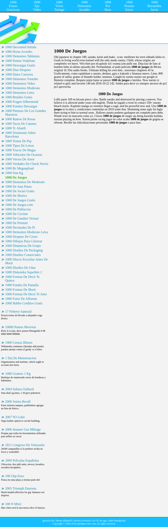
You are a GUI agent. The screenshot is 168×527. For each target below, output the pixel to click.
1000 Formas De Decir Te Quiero (22, 278)
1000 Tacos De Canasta (20, 123)
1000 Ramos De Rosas (20, 119)
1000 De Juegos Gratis (20, 200)
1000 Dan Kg (14, 173)
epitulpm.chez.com (86, 523)
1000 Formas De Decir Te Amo (26, 294)
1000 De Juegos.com (19, 204)
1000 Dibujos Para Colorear (23, 241)
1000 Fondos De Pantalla (22, 285)
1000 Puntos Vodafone (20, 60)
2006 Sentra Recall (17, 401)
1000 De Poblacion (18, 209)
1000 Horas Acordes (18, 51)
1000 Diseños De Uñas (20, 267)
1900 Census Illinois (19, 342)
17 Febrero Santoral (18, 311)
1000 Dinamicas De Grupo (23, 245)
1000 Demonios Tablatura (22, 56)
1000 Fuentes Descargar (21, 106)
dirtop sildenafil (64, 520)
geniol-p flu (48, 520)
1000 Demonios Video (20, 83)
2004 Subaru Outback (19, 389)
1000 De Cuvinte (16, 214)
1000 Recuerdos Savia (154, 5)
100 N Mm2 (13, 504)
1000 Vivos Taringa (59, 5)
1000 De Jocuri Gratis (19, 191)
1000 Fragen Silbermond (21, 101)
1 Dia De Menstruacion (20, 358)
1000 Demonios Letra (19, 92)
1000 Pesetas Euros (129, 5)
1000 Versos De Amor (19, 159)
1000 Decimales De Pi (20, 227)
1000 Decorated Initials (20, 47)
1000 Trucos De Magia (20, 150)
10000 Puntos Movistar (20, 327)
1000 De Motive (16, 195)
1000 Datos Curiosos (19, 74)
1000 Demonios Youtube (21, 79)
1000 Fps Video (37, 5)
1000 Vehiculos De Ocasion (23, 154)
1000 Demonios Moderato (22, 88)
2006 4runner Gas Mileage (23, 429)
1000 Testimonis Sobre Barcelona (20, 134)
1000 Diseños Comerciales (23, 255)
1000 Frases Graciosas (13, 5)
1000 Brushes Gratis (18, 97)
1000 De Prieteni (16, 223)
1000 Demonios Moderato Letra (26, 232)
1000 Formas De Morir (20, 289)
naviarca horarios (82, 520)
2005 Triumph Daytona (20, 488)
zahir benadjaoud (116, 520)
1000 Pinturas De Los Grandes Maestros (25, 112)
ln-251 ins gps (100, 520)
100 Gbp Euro (14, 476)
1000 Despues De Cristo (21, 236)
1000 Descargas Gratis (20, 65)
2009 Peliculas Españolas (22, 460)
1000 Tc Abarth (15, 128)
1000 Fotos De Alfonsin (21, 298)
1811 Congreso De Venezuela (24, 445)
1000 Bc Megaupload (19, 168)
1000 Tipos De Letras (19, 145)
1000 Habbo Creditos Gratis (24, 303)
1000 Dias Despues (18, 70)
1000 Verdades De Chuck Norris (26, 164)
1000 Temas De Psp (18, 141)
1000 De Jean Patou (18, 186)
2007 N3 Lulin (15, 417)
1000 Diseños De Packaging (24, 250)
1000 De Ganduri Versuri (22, 218)
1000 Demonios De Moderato (25, 182)
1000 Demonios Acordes (84, 5)
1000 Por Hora (108, 5)
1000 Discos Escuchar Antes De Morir (26, 261)
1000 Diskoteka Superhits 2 (23, 272)
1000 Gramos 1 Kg (17, 373)
